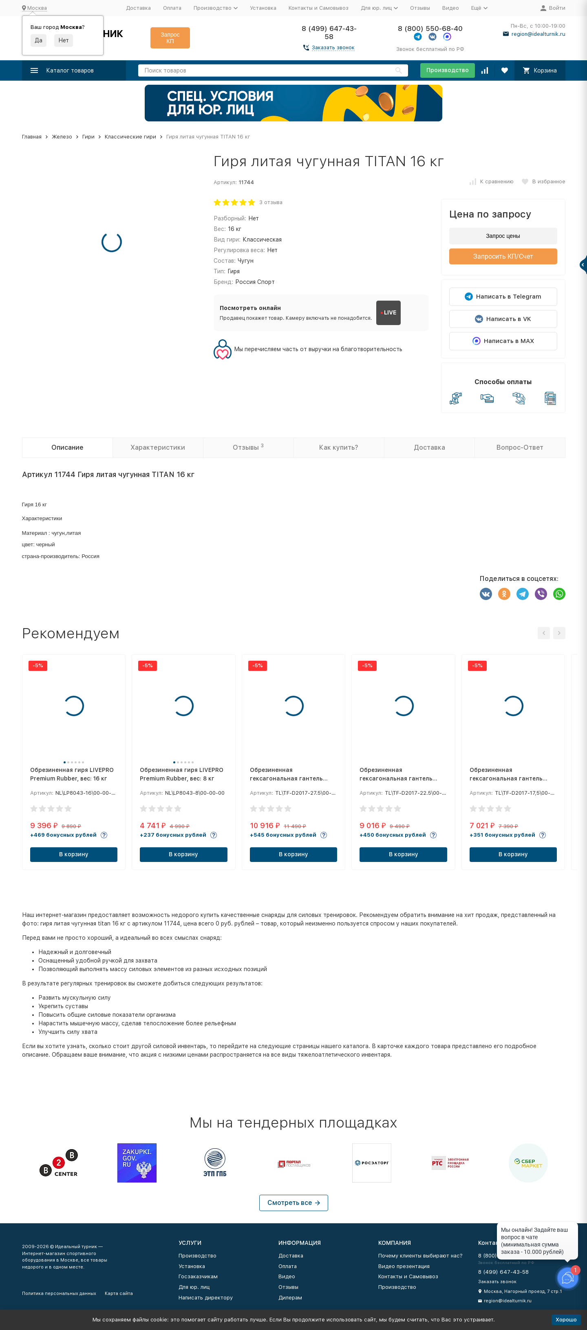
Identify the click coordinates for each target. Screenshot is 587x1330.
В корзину (73, 854)
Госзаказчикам (198, 1276)
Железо (62, 137)
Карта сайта (119, 1293)
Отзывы (420, 8)
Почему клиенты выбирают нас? (420, 1256)
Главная (32, 137)
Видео (450, 8)
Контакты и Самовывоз (319, 8)
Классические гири (130, 137)
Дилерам (290, 1298)
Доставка (138, 8)
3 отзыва (270, 202)
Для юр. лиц (194, 1287)
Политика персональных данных (59, 1293)
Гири (88, 137)
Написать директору (206, 1298)
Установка (263, 8)
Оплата (172, 8)
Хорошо (566, 1320)
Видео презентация (404, 1266)
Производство (447, 70)
